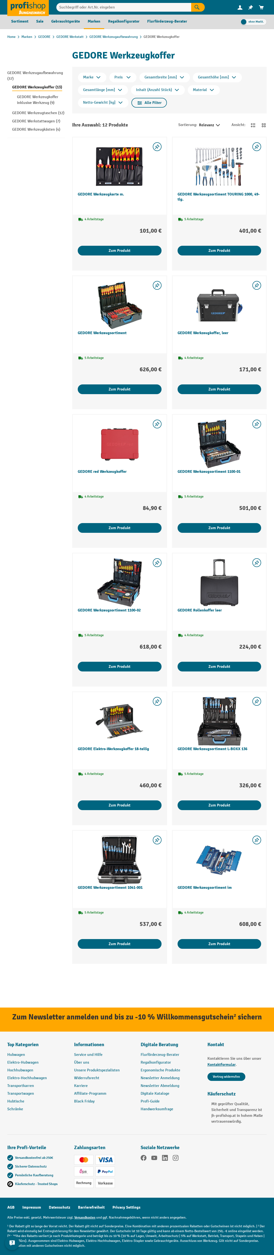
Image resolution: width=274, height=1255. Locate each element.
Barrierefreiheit (91, 1207)
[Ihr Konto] (240, 7)
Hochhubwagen (20, 1070)
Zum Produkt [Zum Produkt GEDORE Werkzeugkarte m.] (119, 250)
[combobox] (123, 7)
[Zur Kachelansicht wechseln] (264, 125)
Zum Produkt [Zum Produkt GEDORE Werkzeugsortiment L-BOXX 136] (219, 805)
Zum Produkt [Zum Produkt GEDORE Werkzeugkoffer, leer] (219, 389)
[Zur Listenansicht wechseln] (253, 125)
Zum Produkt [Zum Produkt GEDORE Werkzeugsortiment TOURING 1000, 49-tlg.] (219, 250)
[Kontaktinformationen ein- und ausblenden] (12, 1243)
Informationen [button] (89, 1045)
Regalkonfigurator (156, 1062)
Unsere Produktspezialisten (97, 1070)
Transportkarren (20, 1086)
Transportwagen (20, 1093)
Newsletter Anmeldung (160, 1078)
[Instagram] (176, 1159)
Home (11, 37)
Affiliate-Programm (90, 1093)
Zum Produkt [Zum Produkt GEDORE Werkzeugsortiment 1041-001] (119, 943)
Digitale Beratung (159, 1045)
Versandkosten (84, 1217)
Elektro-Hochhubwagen (27, 1078)
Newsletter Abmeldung (160, 1086)
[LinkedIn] (165, 1159)
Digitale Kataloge (155, 1093)
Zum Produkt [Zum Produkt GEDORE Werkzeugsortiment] (119, 389)
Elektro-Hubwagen (23, 1062)
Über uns (81, 1062)
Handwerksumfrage (157, 1109)
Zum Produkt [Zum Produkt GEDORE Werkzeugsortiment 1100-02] (119, 666)
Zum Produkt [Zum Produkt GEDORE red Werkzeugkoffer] (119, 528)
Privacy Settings (126, 1207)
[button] (170, 1046)
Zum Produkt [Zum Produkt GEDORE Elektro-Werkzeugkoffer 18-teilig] (119, 805)
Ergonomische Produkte (160, 1070)
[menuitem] (240, 7)
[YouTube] (154, 1159)
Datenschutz (59, 1207)
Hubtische (15, 1101)
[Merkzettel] (250, 7)
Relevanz (210, 125)
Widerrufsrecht (86, 1078)
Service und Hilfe (88, 1054)
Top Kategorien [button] (23, 1045)
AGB (11, 1207)
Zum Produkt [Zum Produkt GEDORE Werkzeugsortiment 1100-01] (219, 528)
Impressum (31, 1207)
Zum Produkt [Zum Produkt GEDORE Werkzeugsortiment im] (219, 943)
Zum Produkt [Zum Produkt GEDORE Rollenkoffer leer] (219, 666)
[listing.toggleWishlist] (157, 146)
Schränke (15, 1109)
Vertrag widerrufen (226, 1077)
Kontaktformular (221, 1064)
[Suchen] (198, 7)
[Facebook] (143, 1159)
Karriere (81, 1086)
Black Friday (84, 1101)
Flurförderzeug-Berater (160, 1054)
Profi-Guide (150, 1101)
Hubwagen (16, 1054)
